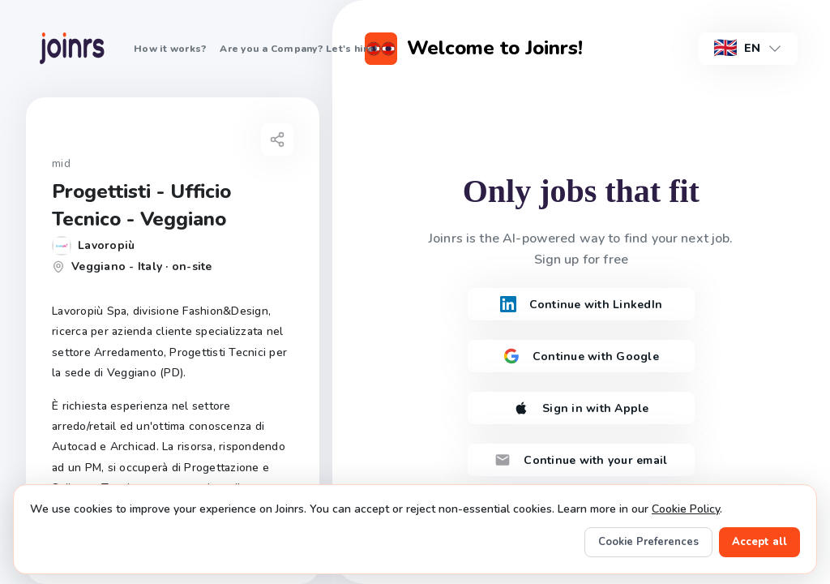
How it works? (170, 48)
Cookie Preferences (648, 542)
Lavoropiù (106, 245)
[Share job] (277, 139)
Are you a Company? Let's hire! (298, 48)
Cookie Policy (686, 509)
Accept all (759, 542)
